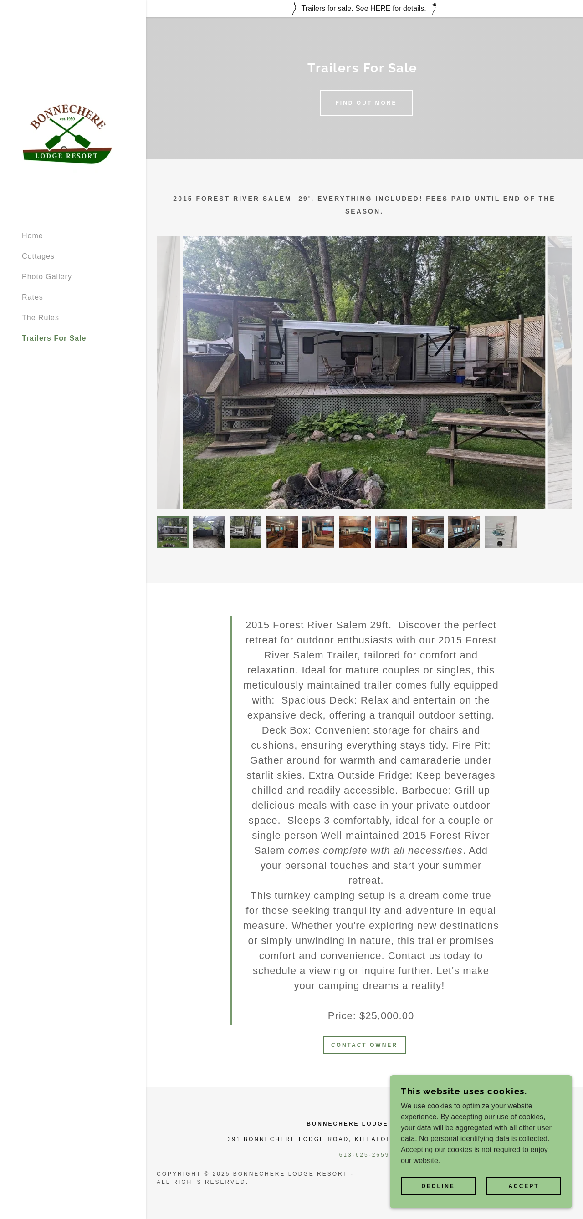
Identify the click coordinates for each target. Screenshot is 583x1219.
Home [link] (32, 236)
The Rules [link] (40, 317)
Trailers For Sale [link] (54, 338)
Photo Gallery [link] (47, 277)
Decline (438, 1186)
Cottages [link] (38, 256)
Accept (523, 1186)
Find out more (366, 103)
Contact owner (364, 1045)
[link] (67, 134)
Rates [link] (32, 297)
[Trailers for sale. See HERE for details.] (364, 8)
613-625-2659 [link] (364, 1155)
